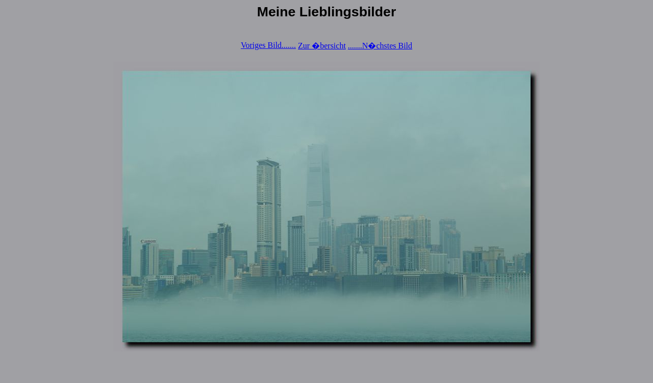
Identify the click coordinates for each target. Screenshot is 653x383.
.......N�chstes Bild (380, 45)
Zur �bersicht (322, 45)
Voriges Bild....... (268, 45)
